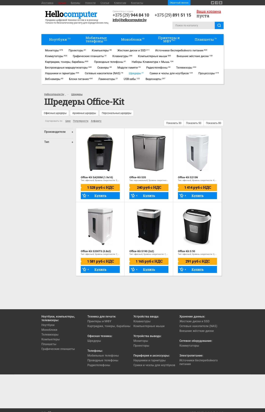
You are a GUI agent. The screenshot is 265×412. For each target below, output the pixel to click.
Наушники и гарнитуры (149, 360)
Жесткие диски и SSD (194, 321)
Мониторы (140, 341)
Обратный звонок (179, 2)
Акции (62, 2)
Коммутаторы (189, 345)
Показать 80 (213, 123)
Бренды (75, 2)
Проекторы (141, 345)
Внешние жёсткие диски (196, 331)
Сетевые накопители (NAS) (198, 326)
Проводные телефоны (102, 360)
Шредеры (94, 341)
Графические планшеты (58, 349)
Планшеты (48, 344)
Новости (90, 2)
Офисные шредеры (55, 113)
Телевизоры (50, 334)
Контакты (137, 2)
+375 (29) (131, 15)
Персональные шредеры (116, 113)
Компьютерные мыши (149, 326)
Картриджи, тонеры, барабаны (108, 326)
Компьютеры (50, 339)
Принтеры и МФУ (99, 321)
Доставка (47, 2)
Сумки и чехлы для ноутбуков (154, 365)
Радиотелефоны (98, 365)
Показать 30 (173, 123)
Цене (67, 121)
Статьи (104, 2)
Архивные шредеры (84, 113)
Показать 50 (193, 123)
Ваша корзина (209, 11)
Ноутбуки (47, 325)
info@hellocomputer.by (129, 20)
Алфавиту (96, 121)
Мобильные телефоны (103, 355)
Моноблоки (49, 330)
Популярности (80, 121)
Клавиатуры (142, 321)
